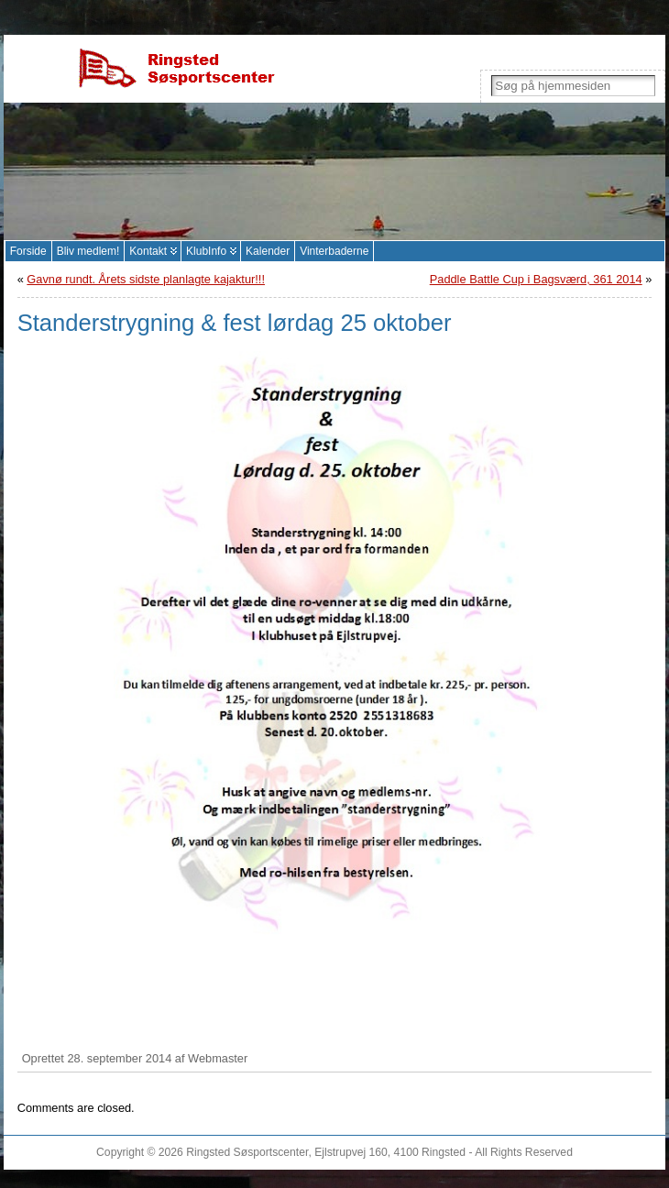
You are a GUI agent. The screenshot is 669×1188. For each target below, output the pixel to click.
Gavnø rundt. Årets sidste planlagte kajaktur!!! (146, 279)
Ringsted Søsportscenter (247, 1152)
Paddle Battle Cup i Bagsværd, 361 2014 (536, 279)
